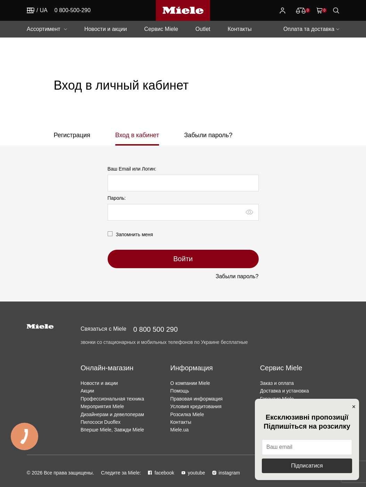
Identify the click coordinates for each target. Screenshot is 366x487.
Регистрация (71, 135)
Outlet (203, 29)
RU (31, 10)
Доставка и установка (284, 391)
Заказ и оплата (277, 383)
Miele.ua (179, 429)
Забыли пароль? (208, 135)
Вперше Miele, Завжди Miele (112, 429)
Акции (87, 391)
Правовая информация (196, 399)
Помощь (179, 391)
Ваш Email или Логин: (132, 168)
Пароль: (117, 198)
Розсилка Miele (187, 414)
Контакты (239, 29)
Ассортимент (43, 29)
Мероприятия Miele (102, 406)
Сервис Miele (161, 29)
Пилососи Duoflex (100, 422)
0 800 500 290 (155, 329)
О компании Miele (190, 383)
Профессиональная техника (112, 399)
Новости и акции (105, 29)
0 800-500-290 (73, 10)
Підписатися (307, 466)
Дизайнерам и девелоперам (112, 414)
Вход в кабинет (137, 135)
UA (44, 10)
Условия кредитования (195, 406)
